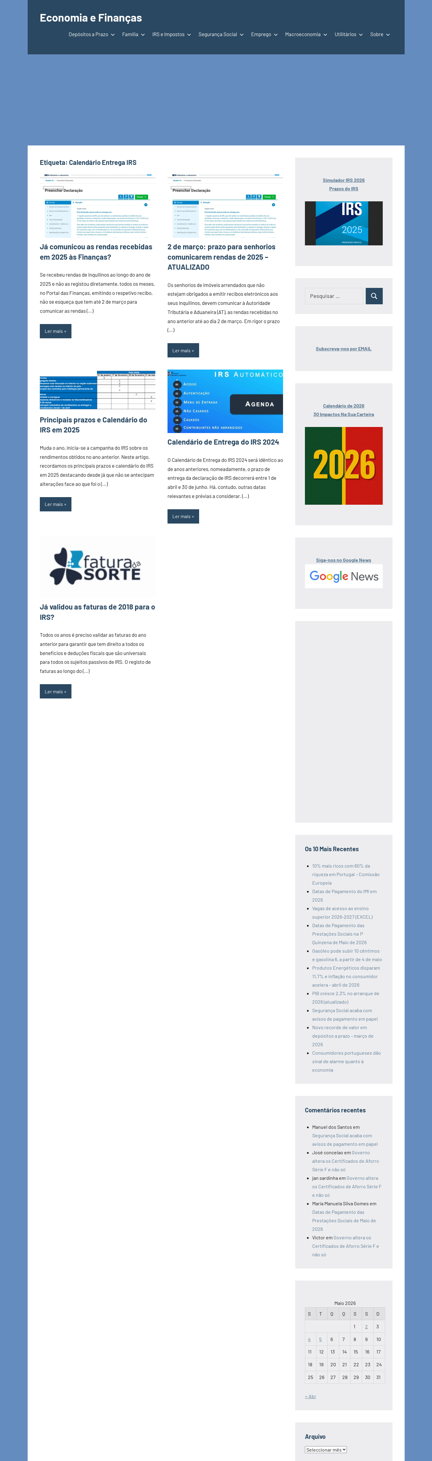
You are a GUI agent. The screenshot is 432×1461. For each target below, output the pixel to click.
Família (132, 34)
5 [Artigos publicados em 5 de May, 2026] (320, 1339)
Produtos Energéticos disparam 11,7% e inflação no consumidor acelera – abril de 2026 (346, 976)
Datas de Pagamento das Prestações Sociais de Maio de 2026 (344, 1220)
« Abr (310, 1396)
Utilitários (348, 34)
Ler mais (54, 331)
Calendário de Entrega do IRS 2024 (223, 441)
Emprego (263, 34)
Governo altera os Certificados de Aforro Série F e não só (345, 1160)
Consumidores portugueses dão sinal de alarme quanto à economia (346, 1061)
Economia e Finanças (91, 17)
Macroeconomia (305, 34)
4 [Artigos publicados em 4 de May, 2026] (309, 1339)
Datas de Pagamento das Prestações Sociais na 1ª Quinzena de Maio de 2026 (339, 933)
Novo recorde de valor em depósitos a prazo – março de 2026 (343, 1035)
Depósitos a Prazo (90, 34)
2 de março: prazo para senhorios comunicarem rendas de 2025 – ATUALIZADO (221, 256)
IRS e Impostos (170, 34)
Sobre (379, 34)
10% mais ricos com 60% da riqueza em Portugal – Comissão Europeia (346, 874)
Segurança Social (220, 34)
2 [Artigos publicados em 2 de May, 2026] (366, 1326)
